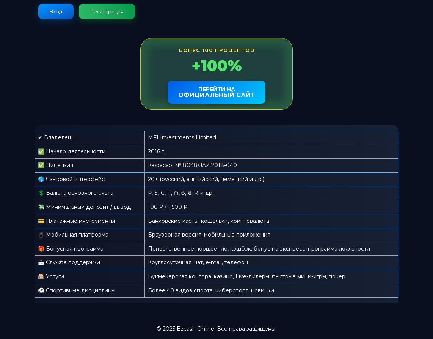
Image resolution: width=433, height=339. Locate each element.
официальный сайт (216, 92)
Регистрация (107, 11)
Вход (56, 11)
